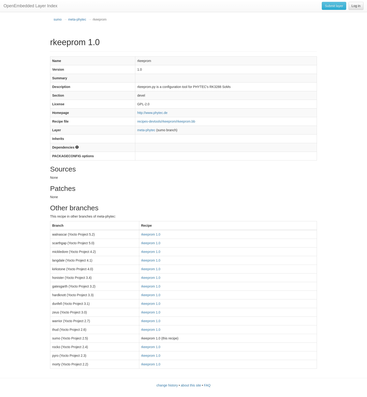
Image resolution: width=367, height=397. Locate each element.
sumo (58, 19)
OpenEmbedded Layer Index (30, 6)
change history (167, 385)
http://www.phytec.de (152, 113)
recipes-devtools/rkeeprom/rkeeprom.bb (166, 121)
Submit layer (334, 6)
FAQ (207, 385)
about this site (191, 385)
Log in (356, 6)
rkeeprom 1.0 (150, 234)
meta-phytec (77, 19)
